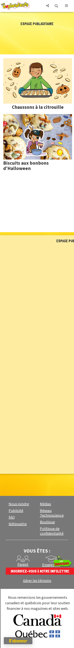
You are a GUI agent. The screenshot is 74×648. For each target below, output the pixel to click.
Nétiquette (18, 524)
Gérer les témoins (37, 580)
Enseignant (51, 565)
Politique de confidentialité (51, 531)
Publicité (16, 510)
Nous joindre (19, 504)
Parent (22, 564)
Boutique (47, 522)
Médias (45, 504)
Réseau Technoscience (52, 513)
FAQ (12, 517)
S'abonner (18, 641)
